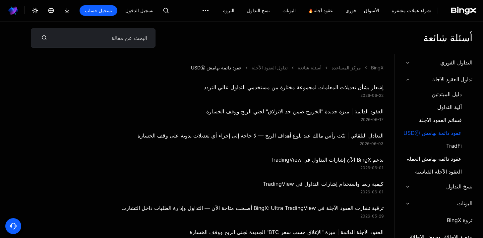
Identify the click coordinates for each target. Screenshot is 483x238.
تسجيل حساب (98, 10)
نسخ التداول (438, 186)
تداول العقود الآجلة (438, 79)
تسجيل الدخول (139, 10)
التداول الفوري (438, 62)
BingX (377, 67)
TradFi (454, 146)
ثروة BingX (459, 220)
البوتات (438, 203)
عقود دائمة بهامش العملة (434, 159)
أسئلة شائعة (310, 67)
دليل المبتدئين (447, 94)
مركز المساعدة (346, 67)
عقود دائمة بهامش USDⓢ (432, 133)
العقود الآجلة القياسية (438, 172)
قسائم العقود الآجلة (440, 120)
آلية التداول (449, 107)
